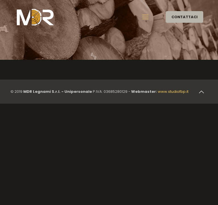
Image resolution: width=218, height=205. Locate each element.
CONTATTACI (184, 17)
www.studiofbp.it (173, 91)
